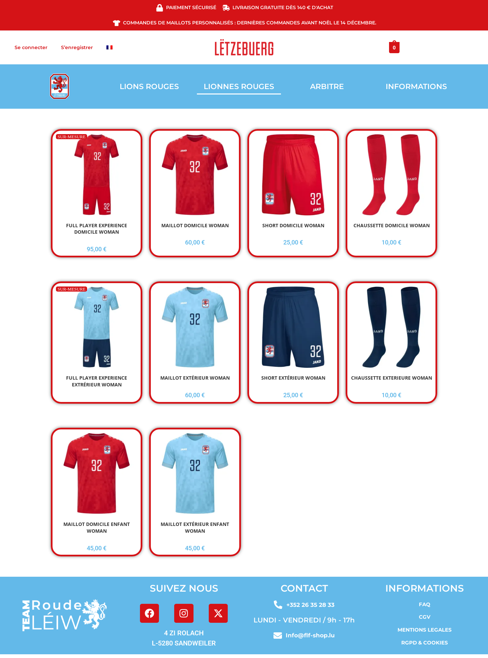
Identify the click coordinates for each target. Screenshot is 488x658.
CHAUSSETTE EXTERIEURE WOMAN (391, 378)
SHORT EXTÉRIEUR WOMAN (293, 378)
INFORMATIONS (416, 86)
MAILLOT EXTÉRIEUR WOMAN (195, 378)
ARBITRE (327, 86)
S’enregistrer (77, 47)
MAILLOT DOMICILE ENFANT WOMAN (96, 527)
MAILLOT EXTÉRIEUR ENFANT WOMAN (195, 527)
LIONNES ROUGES (239, 86)
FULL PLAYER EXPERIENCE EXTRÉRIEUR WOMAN (96, 381)
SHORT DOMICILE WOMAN (293, 225)
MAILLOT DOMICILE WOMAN (195, 225)
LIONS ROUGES (149, 86)
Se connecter (31, 47)
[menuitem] (109, 47)
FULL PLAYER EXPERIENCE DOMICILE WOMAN (96, 228)
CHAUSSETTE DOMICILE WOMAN (391, 225)
